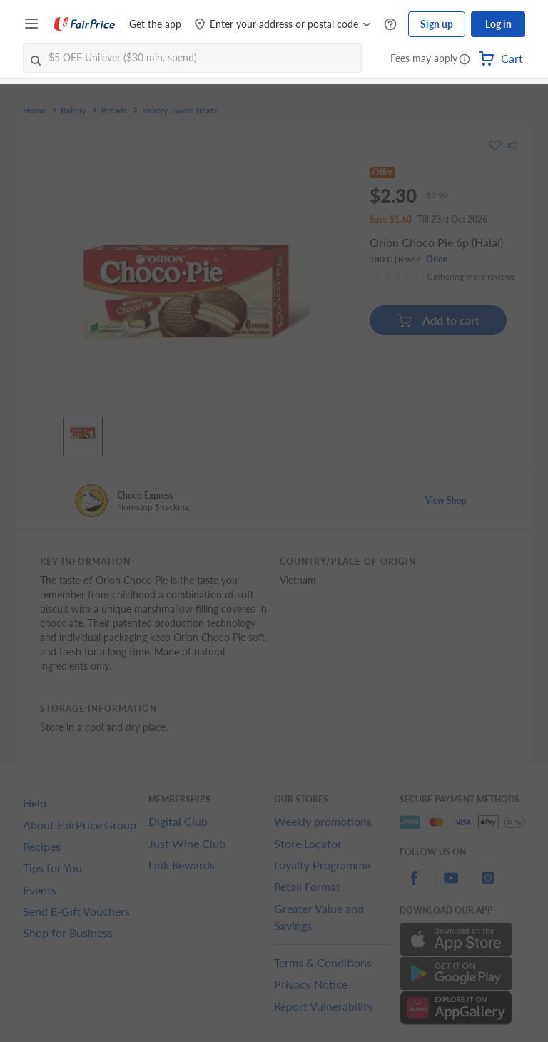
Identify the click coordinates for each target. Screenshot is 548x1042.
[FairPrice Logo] (85, 24)
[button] (464, 59)
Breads (114, 110)
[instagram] (488, 886)
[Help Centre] (390, 24)
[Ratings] (444, 276)
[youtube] (451, 886)
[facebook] (414, 886)
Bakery (73, 110)
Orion (437, 259)
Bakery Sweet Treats (179, 110)
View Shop (446, 500)
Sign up (436, 24)
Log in (498, 24)
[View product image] (83, 433)
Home (34, 110)
